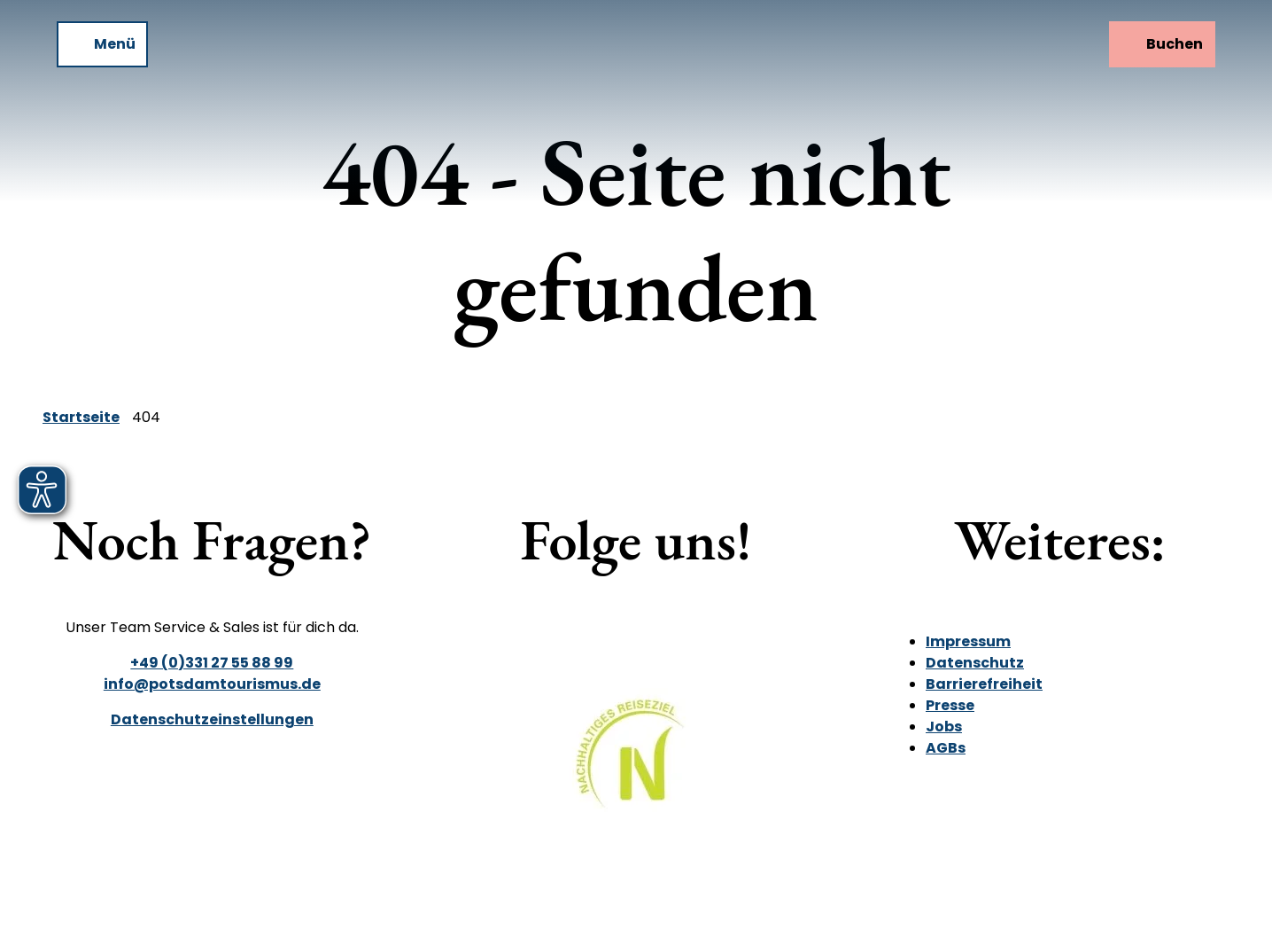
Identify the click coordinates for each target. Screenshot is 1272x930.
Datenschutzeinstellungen (212, 719)
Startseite (81, 417)
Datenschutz (975, 663)
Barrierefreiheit (984, 684)
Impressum (968, 641)
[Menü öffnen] (102, 44)
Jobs (944, 726)
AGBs (946, 748)
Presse (950, 705)
